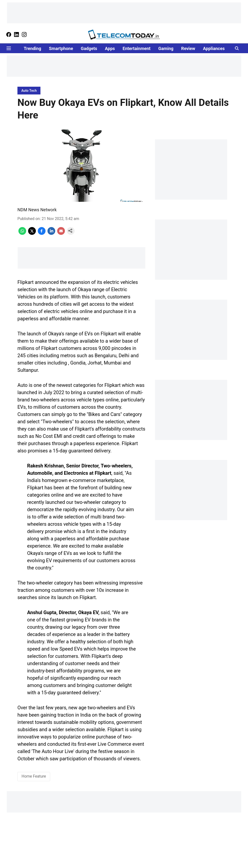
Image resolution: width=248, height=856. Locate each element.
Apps (110, 48)
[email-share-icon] (61, 233)
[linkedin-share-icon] (51, 233)
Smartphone (61, 48)
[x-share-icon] (32, 233)
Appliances (214, 48)
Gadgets (89, 48)
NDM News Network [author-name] (37, 209)
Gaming (165, 48)
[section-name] (28, 90)
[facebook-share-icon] (42, 233)
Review (188, 48)
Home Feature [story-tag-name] (34, 776)
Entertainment (136, 48)
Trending (32, 48)
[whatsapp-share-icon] (22, 233)
